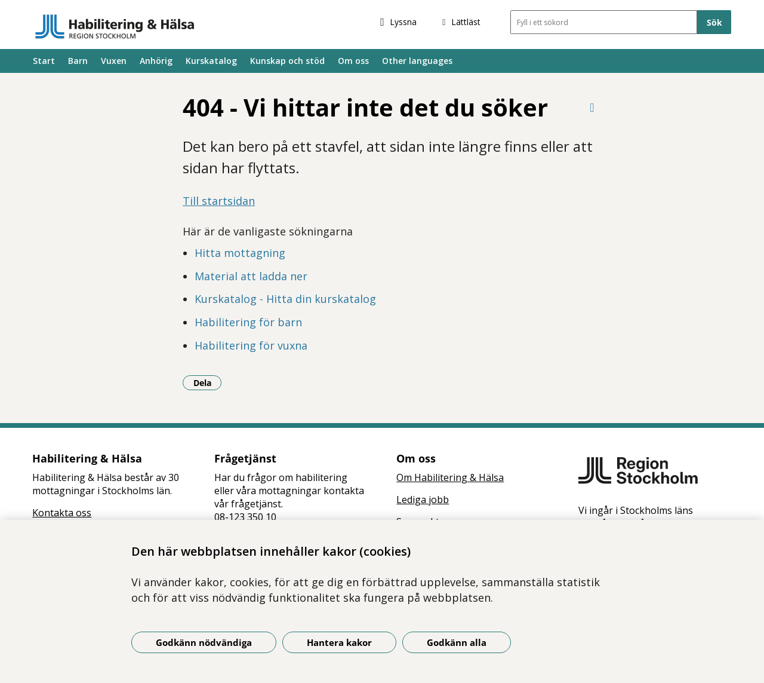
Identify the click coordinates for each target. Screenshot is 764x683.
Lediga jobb (422, 499)
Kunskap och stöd (287, 60)
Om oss (353, 60)
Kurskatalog (211, 60)
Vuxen (114, 60)
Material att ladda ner (251, 276)
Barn (78, 60)
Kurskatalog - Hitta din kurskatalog (285, 299)
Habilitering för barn (248, 322)
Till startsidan (219, 201)
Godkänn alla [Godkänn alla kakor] (456, 642)
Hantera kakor (339, 642)
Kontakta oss (61, 512)
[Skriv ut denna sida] (592, 107)
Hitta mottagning (240, 253)
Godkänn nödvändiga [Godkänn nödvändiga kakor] (204, 642)
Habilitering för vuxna (251, 345)
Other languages (417, 60)
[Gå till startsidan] (115, 26)
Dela (207, 382)
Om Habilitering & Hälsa (450, 477)
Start (44, 60)
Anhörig (156, 60)
